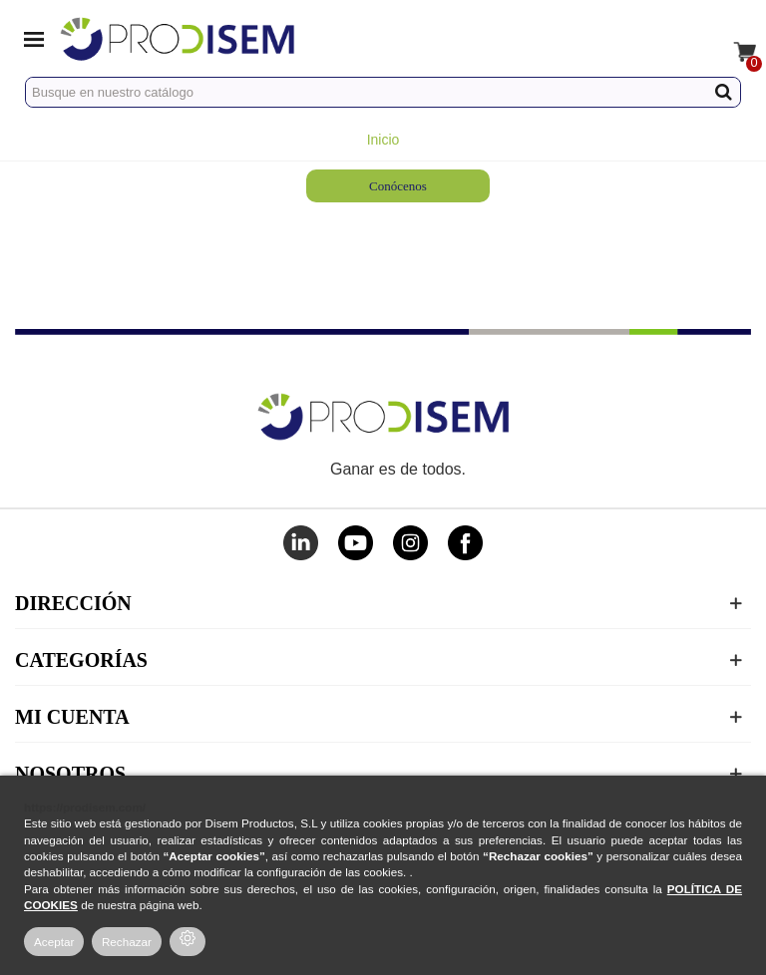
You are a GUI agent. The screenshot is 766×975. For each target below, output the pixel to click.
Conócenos (398, 185)
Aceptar (54, 941)
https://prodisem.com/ (85, 807)
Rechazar (127, 941)
